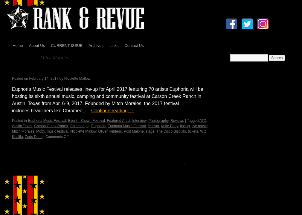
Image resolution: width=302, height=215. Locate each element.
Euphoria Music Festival (47, 121)
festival (153, 126)
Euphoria (98, 126)
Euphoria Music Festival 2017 (56, 70)
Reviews (177, 121)
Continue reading (112, 110)
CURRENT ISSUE (67, 45)
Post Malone (134, 131)
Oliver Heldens (110, 131)
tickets (193, 131)
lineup (185, 126)
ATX (202, 121)
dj (87, 126)
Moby (40, 131)
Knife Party (169, 126)
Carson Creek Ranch (51, 126)
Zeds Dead (33, 137)
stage (150, 131)
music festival (57, 131)
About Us (37, 45)
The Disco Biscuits (171, 131)
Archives (96, 45)
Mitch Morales (23, 131)
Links (113, 45)
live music (200, 126)
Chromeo (77, 126)
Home (18, 45)
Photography (158, 121)
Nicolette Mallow (77, 78)
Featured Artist (118, 121)
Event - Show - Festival (86, 121)
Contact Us (134, 45)
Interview (139, 121)
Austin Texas (22, 126)
